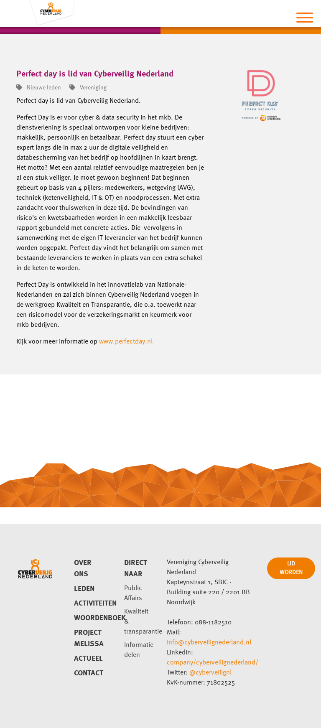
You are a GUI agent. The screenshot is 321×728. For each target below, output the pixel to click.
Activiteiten (89, 603)
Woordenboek (89, 618)
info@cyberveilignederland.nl (209, 642)
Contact (88, 673)
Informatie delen (138, 650)
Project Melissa (89, 638)
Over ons (83, 568)
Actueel (88, 658)
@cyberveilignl (210, 672)
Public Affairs (133, 593)
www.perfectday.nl (126, 342)
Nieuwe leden (38, 88)
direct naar (135, 568)
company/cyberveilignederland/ (212, 662)
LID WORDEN (291, 568)
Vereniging (88, 88)
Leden (84, 589)
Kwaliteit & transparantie (139, 621)
